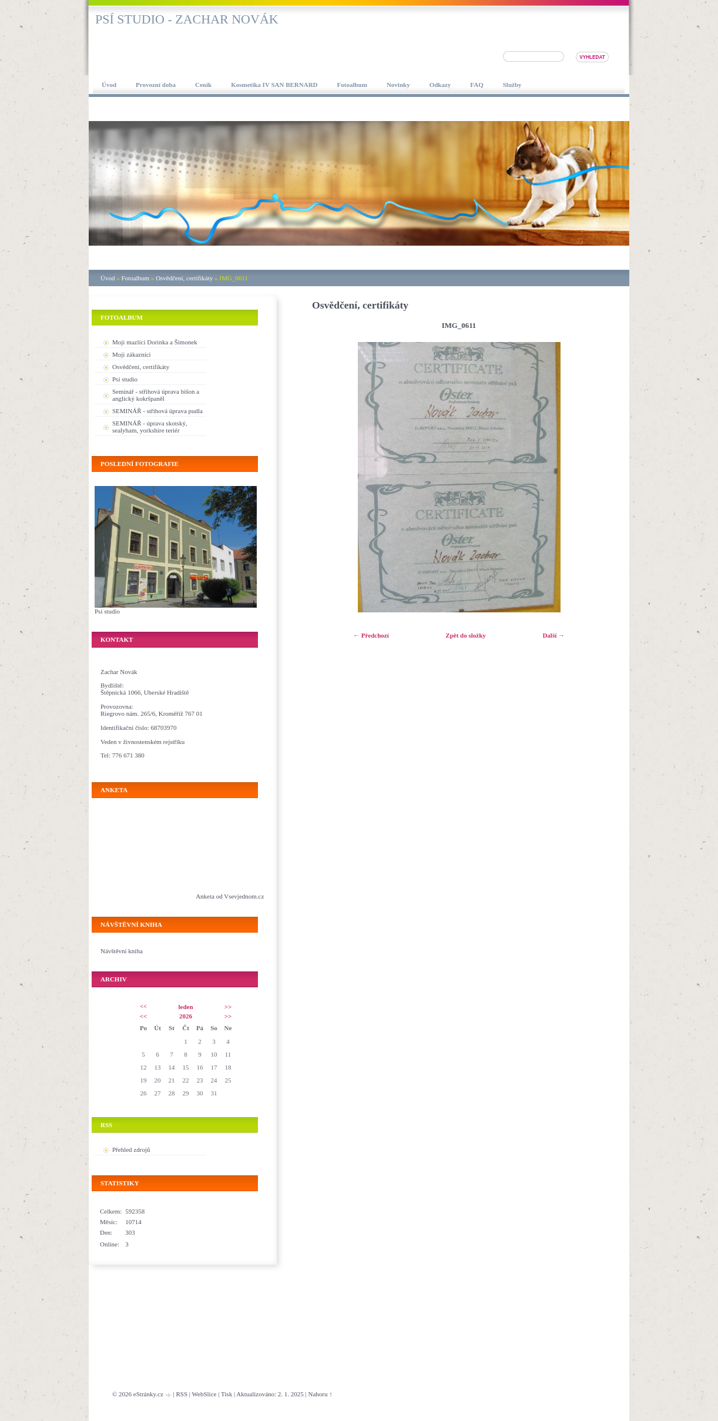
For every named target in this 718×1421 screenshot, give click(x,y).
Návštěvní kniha (121, 950)
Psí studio (124, 379)
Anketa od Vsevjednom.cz (230, 896)
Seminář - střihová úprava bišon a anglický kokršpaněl (155, 395)
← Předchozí (371, 635)
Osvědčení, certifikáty (184, 277)
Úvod (107, 277)
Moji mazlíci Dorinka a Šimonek (154, 342)
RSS (181, 1393)
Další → (553, 635)
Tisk (226, 1393)
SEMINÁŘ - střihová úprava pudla (157, 410)
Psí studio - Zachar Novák (187, 19)
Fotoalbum (135, 277)
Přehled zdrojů (131, 1149)
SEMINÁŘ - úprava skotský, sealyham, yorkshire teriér (149, 427)
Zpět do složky (465, 635)
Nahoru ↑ (320, 1393)
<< (143, 1006)
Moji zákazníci (131, 354)
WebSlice (204, 1393)
